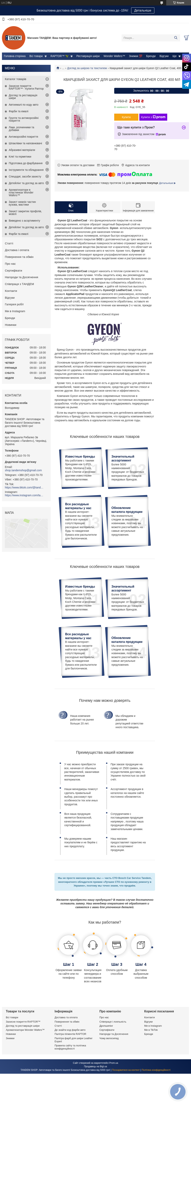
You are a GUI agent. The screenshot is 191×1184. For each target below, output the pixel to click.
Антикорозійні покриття (23, 136)
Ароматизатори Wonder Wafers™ (25, 1091)
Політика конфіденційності (156, 1131)
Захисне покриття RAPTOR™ (23, 1082)
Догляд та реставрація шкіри (23, 97)
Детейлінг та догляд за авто (26, 183)
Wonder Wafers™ (114, 56)
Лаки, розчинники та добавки (21, 129)
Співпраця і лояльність (112, 1082)
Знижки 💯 (135, 56)
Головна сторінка (15, 56)
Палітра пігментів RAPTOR (70, 1095)
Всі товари (36, 56)
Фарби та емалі (18, 111)
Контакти (11, 290)
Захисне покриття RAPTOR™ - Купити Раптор (26, 87)
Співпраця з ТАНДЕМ (19, 284)
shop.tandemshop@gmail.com (23, 470)
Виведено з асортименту (24, 220)
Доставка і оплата (17, 250)
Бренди (151, 56)
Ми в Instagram (15, 311)
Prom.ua (113, 1124)
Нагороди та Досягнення (21, 277)
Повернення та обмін (19, 256)
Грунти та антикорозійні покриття (24, 119)
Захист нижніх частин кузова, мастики (22, 203)
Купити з (153, 117)
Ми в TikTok (151, 1091)
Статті (9, 243)
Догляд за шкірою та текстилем (87, 68)
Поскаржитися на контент (126, 1131)
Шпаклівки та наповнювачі (25, 143)
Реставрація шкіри (88, 56)
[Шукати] (175, 37)
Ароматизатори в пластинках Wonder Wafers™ (21, 192)
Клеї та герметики (20, 156)
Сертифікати (13, 270)
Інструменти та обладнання (26, 169)
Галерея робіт (14, 304)
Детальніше (142, 10)
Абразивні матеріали (22, 149)
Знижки (10, 1099)
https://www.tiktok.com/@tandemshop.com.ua (24, 487)
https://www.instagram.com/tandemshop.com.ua (24, 495)
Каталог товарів (15, 79)
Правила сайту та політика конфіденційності (70, 1108)
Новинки (10, 324)
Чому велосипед (109, 1099)
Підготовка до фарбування (25, 163)
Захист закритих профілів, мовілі (25, 213)
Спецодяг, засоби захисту (25, 176)
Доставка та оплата (66, 1078)
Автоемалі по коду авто (23, 104)
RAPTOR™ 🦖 (59, 56)
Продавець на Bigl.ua (95, 1127)
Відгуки (164, 56)
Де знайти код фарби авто (70, 1091)
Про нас (10, 263)
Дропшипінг (106, 1087)
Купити (126, 117)
